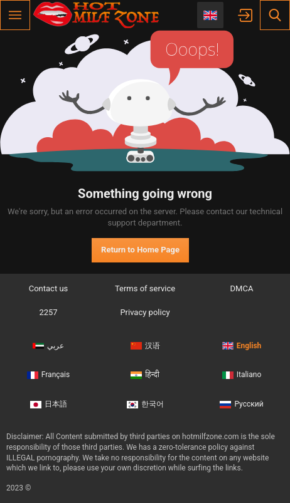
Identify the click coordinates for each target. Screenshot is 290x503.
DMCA (242, 288)
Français (48, 374)
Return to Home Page (140, 249)
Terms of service (145, 288)
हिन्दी (145, 374)
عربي (48, 345)
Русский (241, 404)
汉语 (145, 345)
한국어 (145, 404)
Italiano (242, 374)
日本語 (48, 404)
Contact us (48, 288)
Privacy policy (144, 312)
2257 (48, 312)
